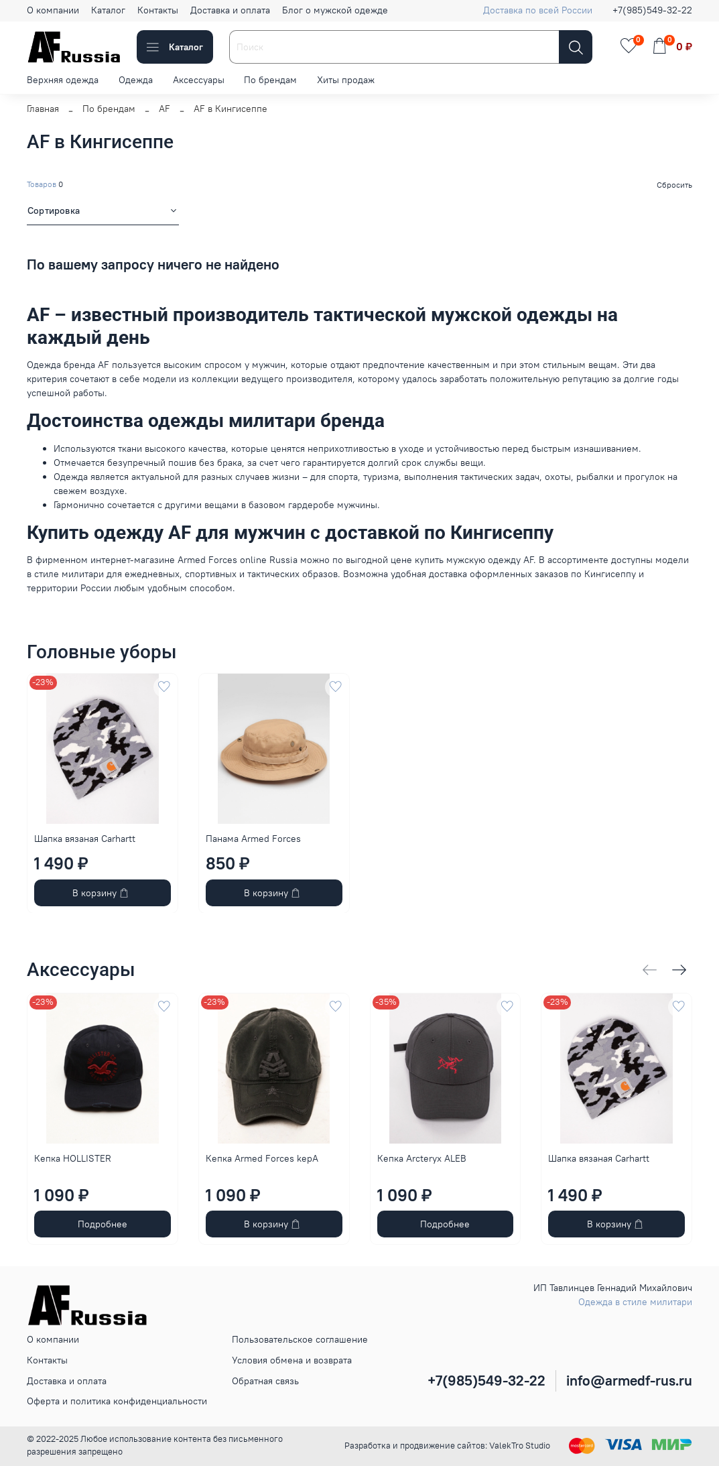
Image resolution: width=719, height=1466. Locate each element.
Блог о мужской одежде (335, 10)
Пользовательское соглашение (300, 1339)
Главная (43, 109)
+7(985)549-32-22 (652, 10)
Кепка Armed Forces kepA (262, 1158)
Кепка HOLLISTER (72, 1158)
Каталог (108, 10)
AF (164, 109)
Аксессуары (198, 80)
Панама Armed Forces (253, 838)
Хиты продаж (346, 80)
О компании (53, 10)
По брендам (270, 80)
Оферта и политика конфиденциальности (117, 1401)
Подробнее (102, 1224)
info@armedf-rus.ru (629, 1380)
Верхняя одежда (63, 80)
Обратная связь (265, 1381)
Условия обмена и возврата (292, 1360)
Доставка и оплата (230, 10)
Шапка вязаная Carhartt (84, 838)
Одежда (136, 80)
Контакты (157, 10)
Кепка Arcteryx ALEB (421, 1158)
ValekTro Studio (519, 1446)
